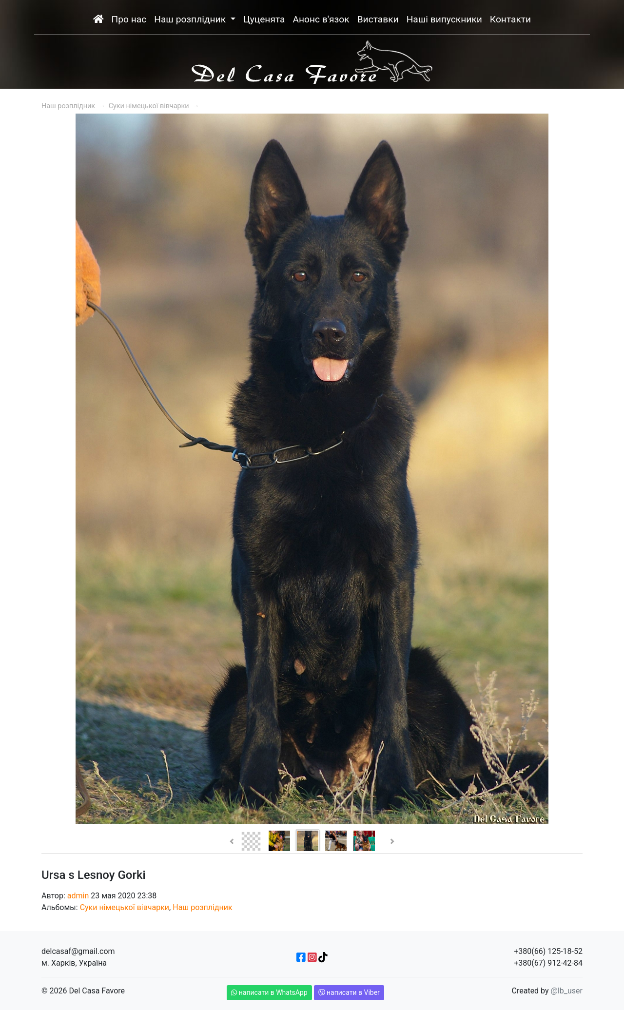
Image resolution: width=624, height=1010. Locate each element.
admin (78, 895)
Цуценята (264, 19)
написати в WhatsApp (269, 992)
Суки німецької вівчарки (149, 106)
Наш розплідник (68, 106)
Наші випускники (444, 19)
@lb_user (567, 990)
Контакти (510, 19)
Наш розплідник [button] (191, 19)
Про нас (129, 19)
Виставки (378, 19)
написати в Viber (349, 992)
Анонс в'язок (320, 19)
